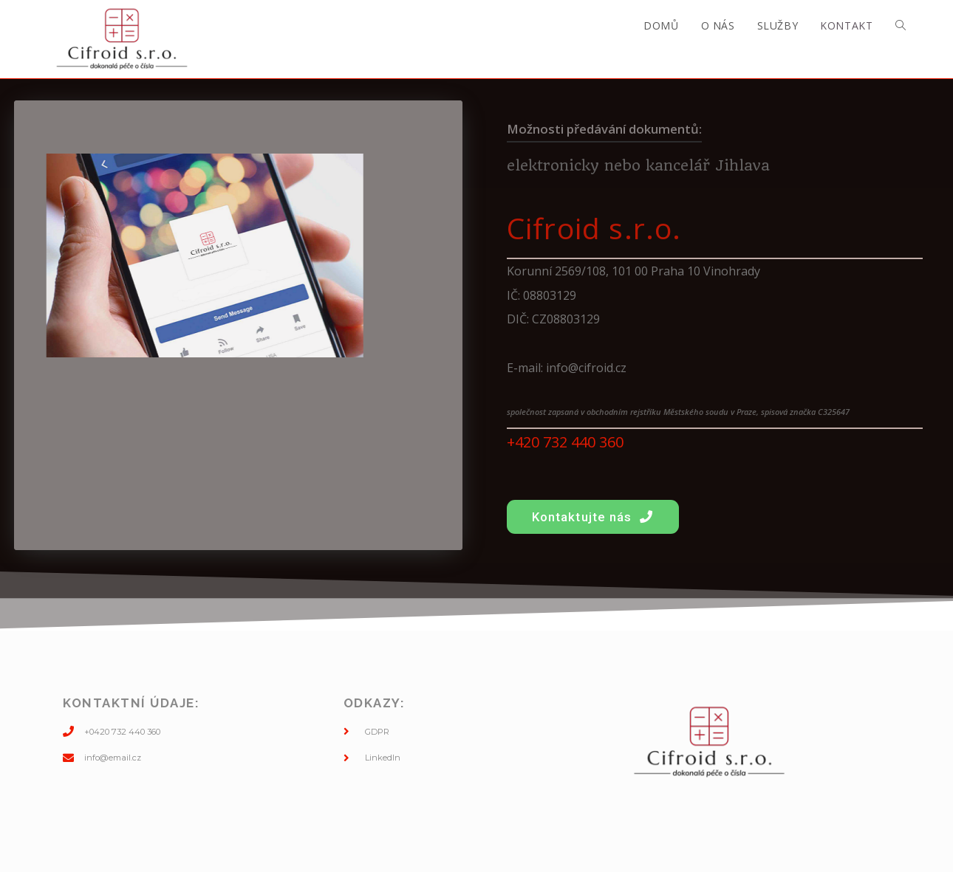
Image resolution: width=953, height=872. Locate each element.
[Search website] (900, 26)
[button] (593, 517)
